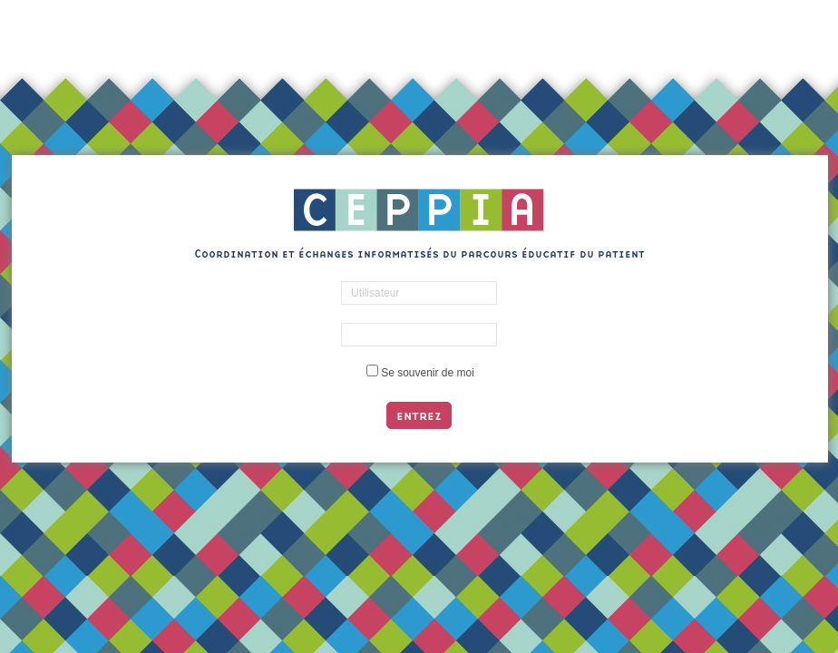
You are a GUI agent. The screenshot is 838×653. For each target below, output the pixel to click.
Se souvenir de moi (427, 372)
